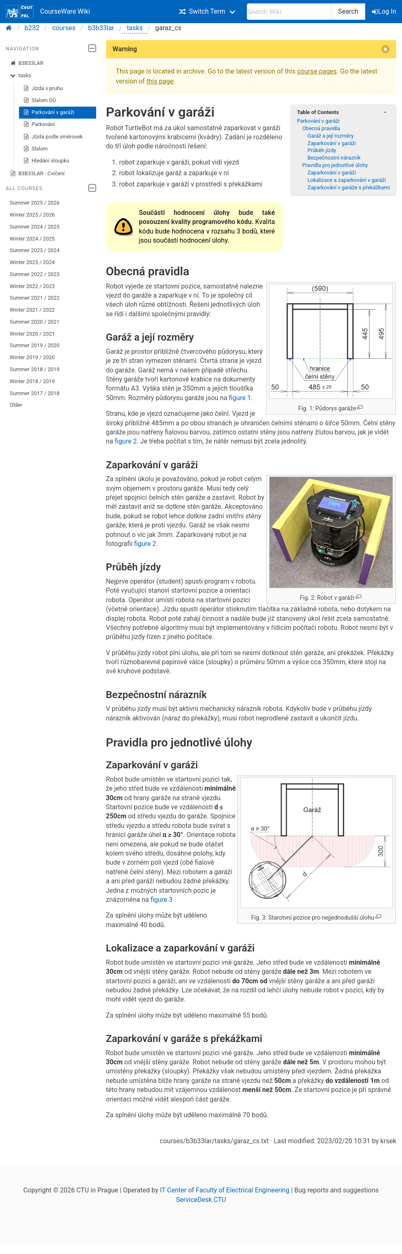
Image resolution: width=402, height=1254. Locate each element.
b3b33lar (101, 28)
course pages (317, 71)
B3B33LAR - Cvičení (37, 173)
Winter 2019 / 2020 (32, 357)
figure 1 (240, 398)
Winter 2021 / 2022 (32, 310)
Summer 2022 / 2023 (35, 274)
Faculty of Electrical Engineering (242, 1190)
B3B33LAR (27, 63)
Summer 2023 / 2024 (35, 250)
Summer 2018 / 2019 (35, 369)
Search (348, 11)
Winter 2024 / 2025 (32, 239)
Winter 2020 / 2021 (32, 334)
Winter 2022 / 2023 (32, 286)
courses (64, 28)
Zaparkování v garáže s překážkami (348, 187)
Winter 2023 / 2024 (32, 262)
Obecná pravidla (321, 128)
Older (16, 405)
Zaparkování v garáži (331, 143)
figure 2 (126, 441)
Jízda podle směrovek (53, 137)
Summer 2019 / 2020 (35, 345)
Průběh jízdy (321, 150)
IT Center (173, 1190)
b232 (32, 28)
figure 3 (162, 900)
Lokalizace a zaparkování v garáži (346, 180)
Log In (384, 11)
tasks (135, 28)
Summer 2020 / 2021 (35, 322)
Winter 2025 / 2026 (32, 215)
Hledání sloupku (46, 160)
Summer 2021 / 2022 (35, 298)
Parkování (39, 124)
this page (160, 81)
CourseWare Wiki (48, 11)
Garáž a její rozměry (330, 136)
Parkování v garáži (48, 112)
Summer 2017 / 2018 (35, 393)
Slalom (35, 148)
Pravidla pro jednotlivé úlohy (335, 165)
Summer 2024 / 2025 (35, 227)
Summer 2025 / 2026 (35, 203)
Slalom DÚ (39, 100)
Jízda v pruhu (43, 88)
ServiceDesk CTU (201, 1200)
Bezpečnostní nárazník (334, 158)
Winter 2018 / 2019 (32, 381)
